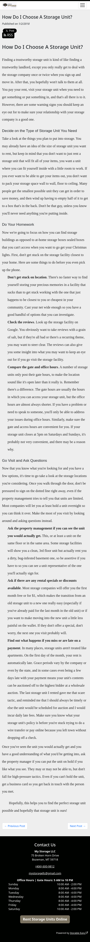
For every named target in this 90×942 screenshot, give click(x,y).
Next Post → (78, 826)
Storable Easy (79, 932)
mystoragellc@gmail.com (45, 873)
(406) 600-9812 (45, 866)
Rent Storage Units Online (45, 919)
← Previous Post (14, 826)
